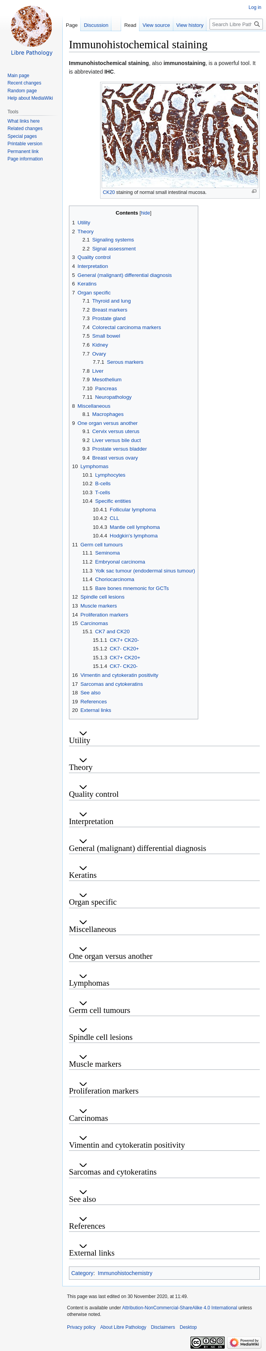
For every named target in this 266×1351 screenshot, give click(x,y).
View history (190, 25)
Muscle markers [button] (95, 1064)
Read (130, 25)
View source (156, 25)
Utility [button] (79, 740)
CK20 (109, 192)
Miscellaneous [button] (92, 929)
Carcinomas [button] (88, 1118)
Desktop (188, 1327)
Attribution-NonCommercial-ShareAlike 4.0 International (179, 1307)
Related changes (24, 128)
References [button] (87, 1226)
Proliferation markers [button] (104, 1091)
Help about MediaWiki (30, 98)
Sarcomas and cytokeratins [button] (113, 1172)
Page (72, 25)
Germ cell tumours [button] (99, 1010)
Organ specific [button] (93, 902)
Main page (18, 75)
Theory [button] (81, 767)
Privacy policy (81, 1327)
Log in (254, 7)
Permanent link (23, 151)
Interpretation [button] (91, 821)
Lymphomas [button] (89, 983)
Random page (22, 90)
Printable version (24, 143)
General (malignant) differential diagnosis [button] (137, 848)
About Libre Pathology (123, 1327)
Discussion (96, 25)
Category (82, 1273)
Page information (25, 159)
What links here (23, 121)
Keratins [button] (83, 875)
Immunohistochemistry (125, 1273)
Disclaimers (163, 1327)
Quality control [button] (94, 794)
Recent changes (24, 83)
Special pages (22, 136)
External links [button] (92, 1253)
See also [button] (82, 1199)
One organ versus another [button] (111, 956)
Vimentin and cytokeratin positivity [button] (127, 1145)
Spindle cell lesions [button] (100, 1037)
